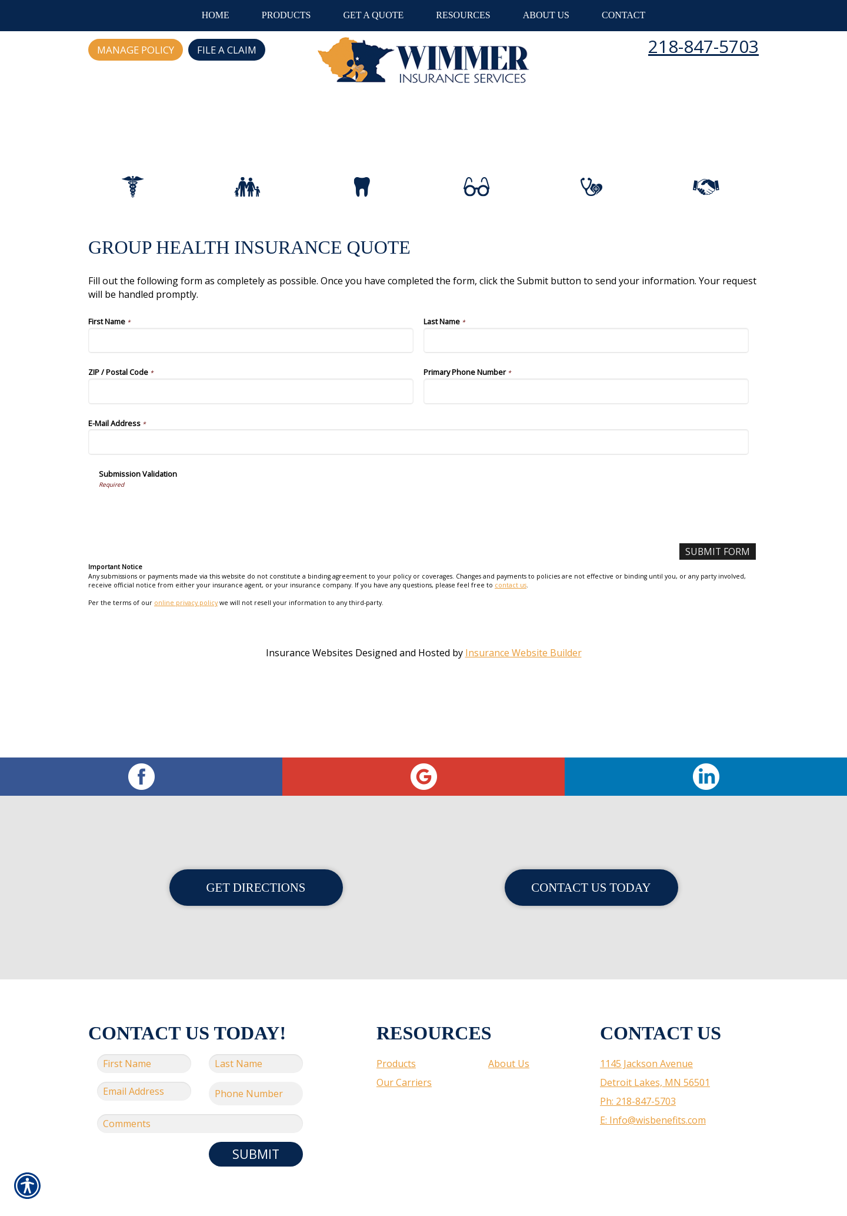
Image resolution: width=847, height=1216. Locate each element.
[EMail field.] (144, 1063)
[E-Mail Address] (418, 493)
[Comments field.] (200, 1095)
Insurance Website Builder (523, 704)
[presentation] (188, 563)
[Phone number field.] (256, 1065)
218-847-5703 (703, 46)
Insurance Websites (309, 704)
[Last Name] (586, 392)
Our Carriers (404, 1054)
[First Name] (251, 392)
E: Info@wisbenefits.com (653, 1091)
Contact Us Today (591, 859)
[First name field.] (144, 1035)
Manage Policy (135, 50)
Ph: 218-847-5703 (638, 1073)
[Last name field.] (256, 1035)
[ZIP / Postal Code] (251, 443)
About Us (508, 1035)
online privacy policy (186, 655)
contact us (510, 637)
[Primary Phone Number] (586, 443)
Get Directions (256, 859)
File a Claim (226, 50)
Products (396, 1035)
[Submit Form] (717, 603)
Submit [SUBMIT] (255, 1125)
